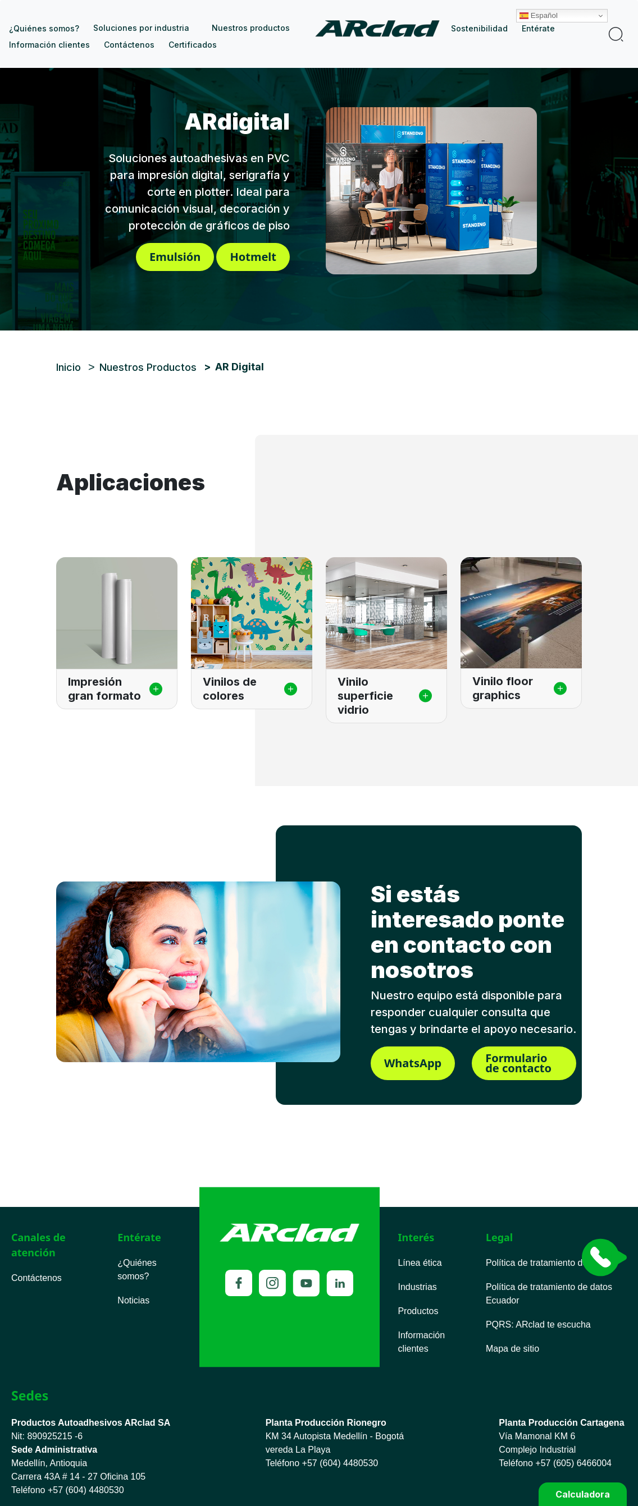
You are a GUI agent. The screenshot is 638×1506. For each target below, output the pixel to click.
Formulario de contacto (518, 1063)
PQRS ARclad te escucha (538, 1324)
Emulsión (174, 256)
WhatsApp (412, 1063)
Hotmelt (253, 256)
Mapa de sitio (512, 1348)
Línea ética (419, 1263)
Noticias (133, 1300)
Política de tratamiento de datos (549, 1263)
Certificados (192, 44)
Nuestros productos (251, 28)
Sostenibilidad (479, 28)
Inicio (381, 28)
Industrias (417, 1287)
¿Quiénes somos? (44, 28)
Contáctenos (129, 44)
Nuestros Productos (148, 367)
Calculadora (582, 1494)
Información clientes (49, 44)
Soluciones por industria (141, 28)
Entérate (538, 28)
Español (568, 7)
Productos (418, 1311)
